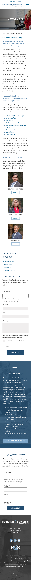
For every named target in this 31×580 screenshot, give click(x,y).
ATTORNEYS (7, 257)
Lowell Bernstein (15, 189)
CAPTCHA (5, 346)
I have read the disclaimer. (15, 341)
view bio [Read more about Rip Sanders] (15, 244)
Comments (6, 291)
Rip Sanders (15, 240)
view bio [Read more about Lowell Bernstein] (15, 192)
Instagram (7, 472)
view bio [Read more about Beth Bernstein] (15, 218)
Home (4, 33)
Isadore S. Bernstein (9, 270)
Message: (5, 321)
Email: (5, 312)
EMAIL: (7, 494)
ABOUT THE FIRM (9, 253)
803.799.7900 (17, 1)
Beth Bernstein (15, 214)
